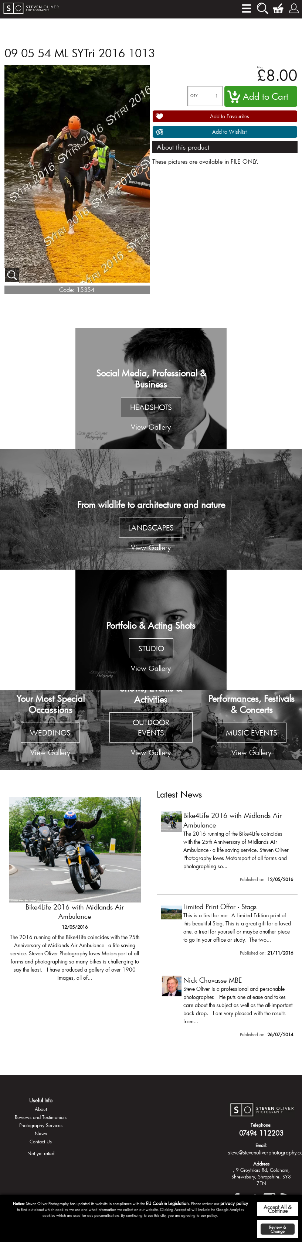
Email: (261, 1145)
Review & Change (277, 1229)
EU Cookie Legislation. (168, 1203)
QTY (194, 95)
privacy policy (234, 1203)
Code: (67, 289)
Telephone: (261, 1125)
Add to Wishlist (229, 131)
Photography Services (40, 1125)
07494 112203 (261, 1133)
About (41, 1109)
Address (261, 1164)
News (41, 1133)
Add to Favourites (229, 116)
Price (260, 67)
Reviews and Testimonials (41, 1117)
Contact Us (41, 1141)
